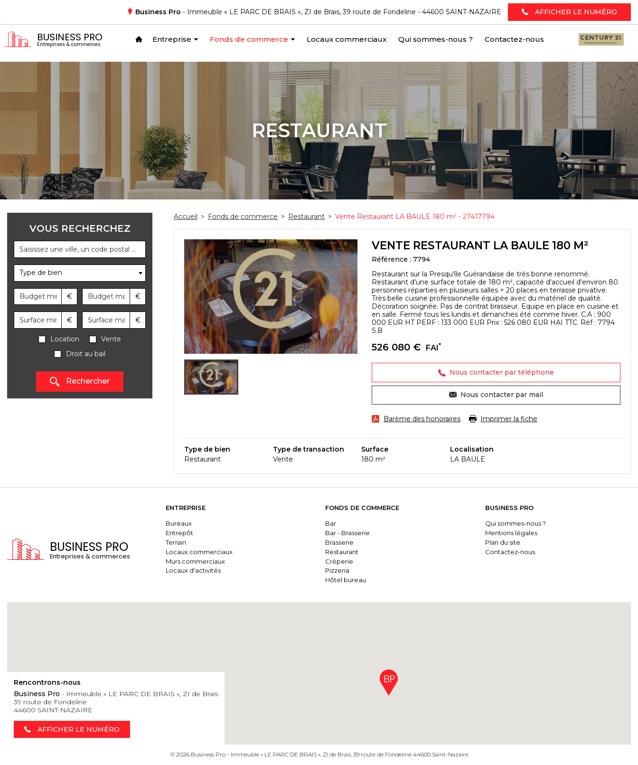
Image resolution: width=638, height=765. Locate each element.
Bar (339, 523)
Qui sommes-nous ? (519, 523)
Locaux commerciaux (211, 552)
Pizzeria (346, 570)
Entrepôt (192, 533)
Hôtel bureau (354, 580)
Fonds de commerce (371, 507)
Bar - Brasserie (356, 533)
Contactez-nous (514, 552)
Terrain (188, 542)
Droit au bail (85, 354)
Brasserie (348, 542)
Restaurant (350, 552)
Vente (111, 339)
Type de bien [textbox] (40, 272)
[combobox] (80, 273)
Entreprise (198, 507)
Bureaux (191, 523)
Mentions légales (515, 533)
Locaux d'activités (206, 570)
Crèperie (348, 561)
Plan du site (507, 542)
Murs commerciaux (208, 561)
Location (64, 339)
